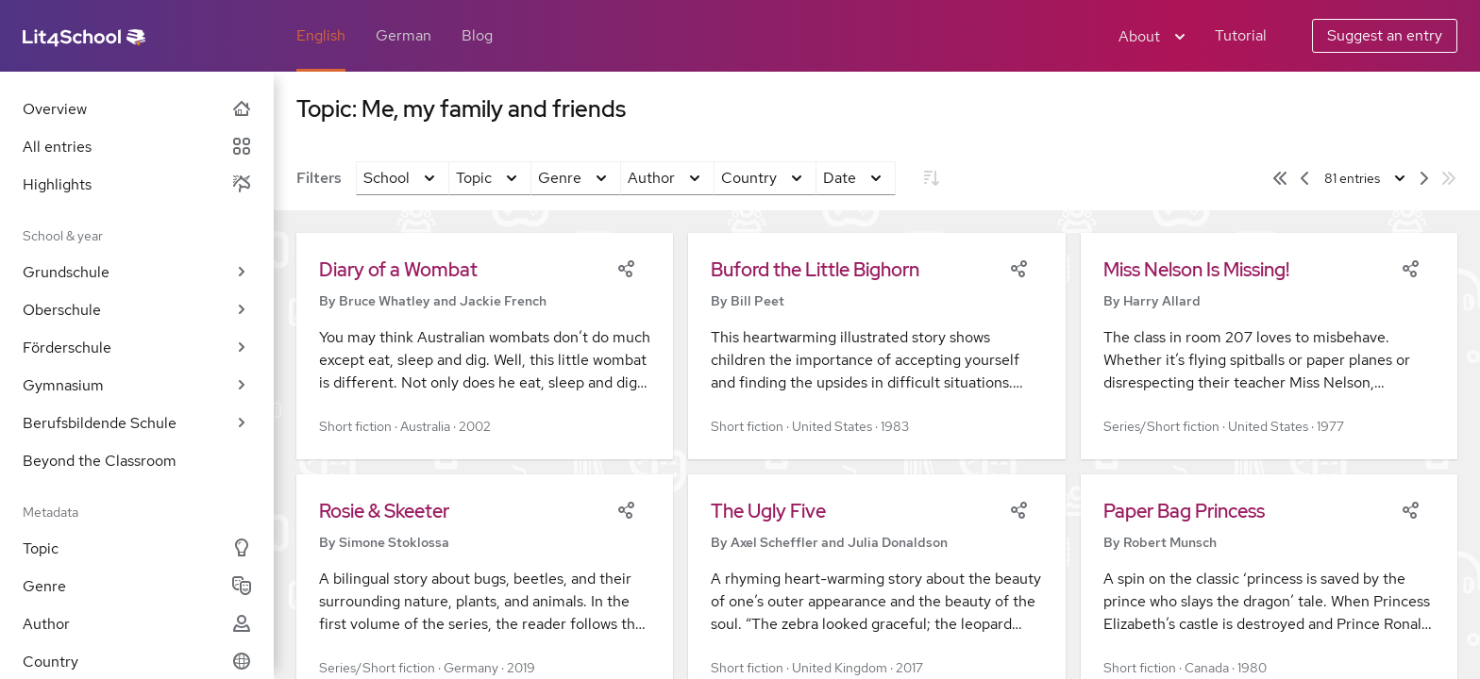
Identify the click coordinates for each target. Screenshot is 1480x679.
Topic (137, 548)
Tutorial (1241, 35)
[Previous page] (1304, 178)
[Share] (626, 267)
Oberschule (137, 310)
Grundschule (137, 272)
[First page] (1280, 178)
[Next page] (1424, 178)
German (403, 35)
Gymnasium (137, 385)
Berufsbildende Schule (137, 423)
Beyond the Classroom (100, 461)
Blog (477, 35)
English (320, 35)
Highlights (137, 184)
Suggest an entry (1384, 35)
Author (137, 624)
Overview (137, 109)
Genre (137, 586)
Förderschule (137, 347)
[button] (484, 346)
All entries (137, 147)
